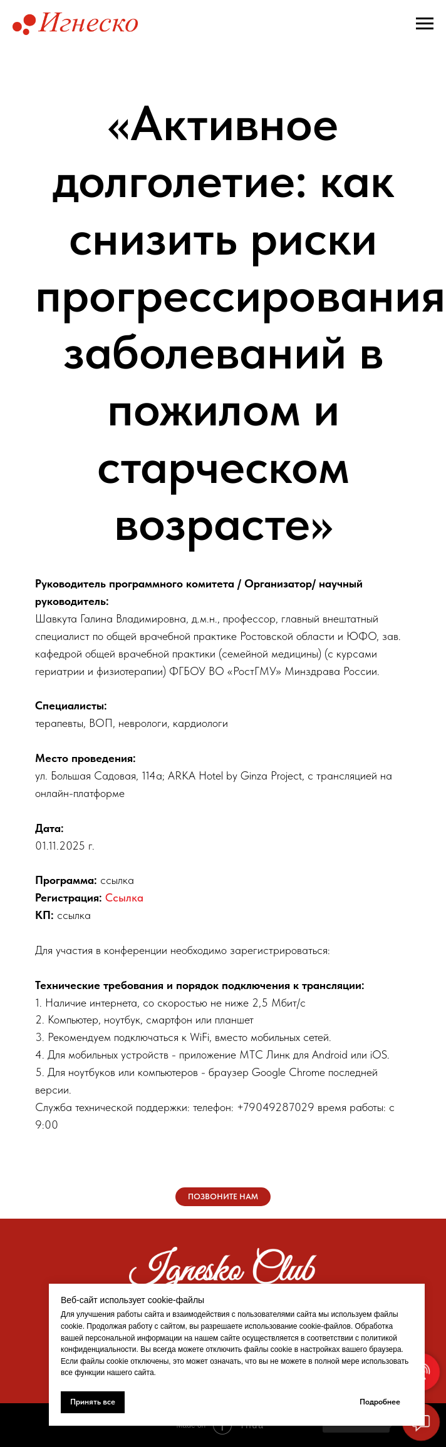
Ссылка (124, 897)
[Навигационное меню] (424, 24)
